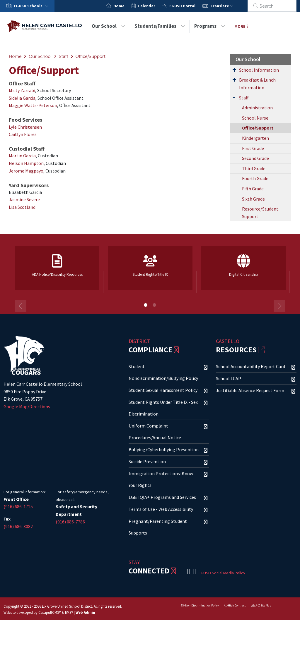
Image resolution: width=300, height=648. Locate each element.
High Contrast (237, 605)
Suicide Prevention (147, 461)
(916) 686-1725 (18, 506)
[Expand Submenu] (234, 69)
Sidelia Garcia (22, 98)
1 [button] (146, 305)
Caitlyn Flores (23, 134)
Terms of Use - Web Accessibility (161, 509)
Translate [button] (229, 5)
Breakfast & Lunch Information (257, 83)
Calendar (153, 5)
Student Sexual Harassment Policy (163, 390)
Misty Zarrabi (22, 90)
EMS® (69, 612)
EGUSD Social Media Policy (222, 572)
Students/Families (159, 26)
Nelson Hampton (26, 163)
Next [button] (279, 306)
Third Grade (253, 168)
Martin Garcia (22, 155)
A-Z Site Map (261, 606)
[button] (32, 5)
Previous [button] (20, 306)
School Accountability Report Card (250, 366)
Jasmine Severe (24, 199)
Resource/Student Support (260, 212)
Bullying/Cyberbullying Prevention (164, 449)
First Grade (253, 148)
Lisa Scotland (22, 207)
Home (126, 5)
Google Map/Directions (27, 406)
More (241, 26)
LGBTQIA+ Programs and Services (162, 497)
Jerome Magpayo (26, 171)
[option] (57, 270)
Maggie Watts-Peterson (33, 105)
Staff (63, 56)
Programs (209, 26)
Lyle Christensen (25, 127)
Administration (257, 108)
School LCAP (228, 378)
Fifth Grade (253, 189)
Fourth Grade (255, 178)
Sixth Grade (253, 199)
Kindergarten (255, 138)
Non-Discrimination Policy (200, 606)
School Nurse (255, 118)
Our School (108, 26)
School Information (259, 70)
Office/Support (90, 56)
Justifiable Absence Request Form (250, 390)
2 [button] (154, 305)
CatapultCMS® (49, 612)
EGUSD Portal (189, 5)
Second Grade (255, 158)
